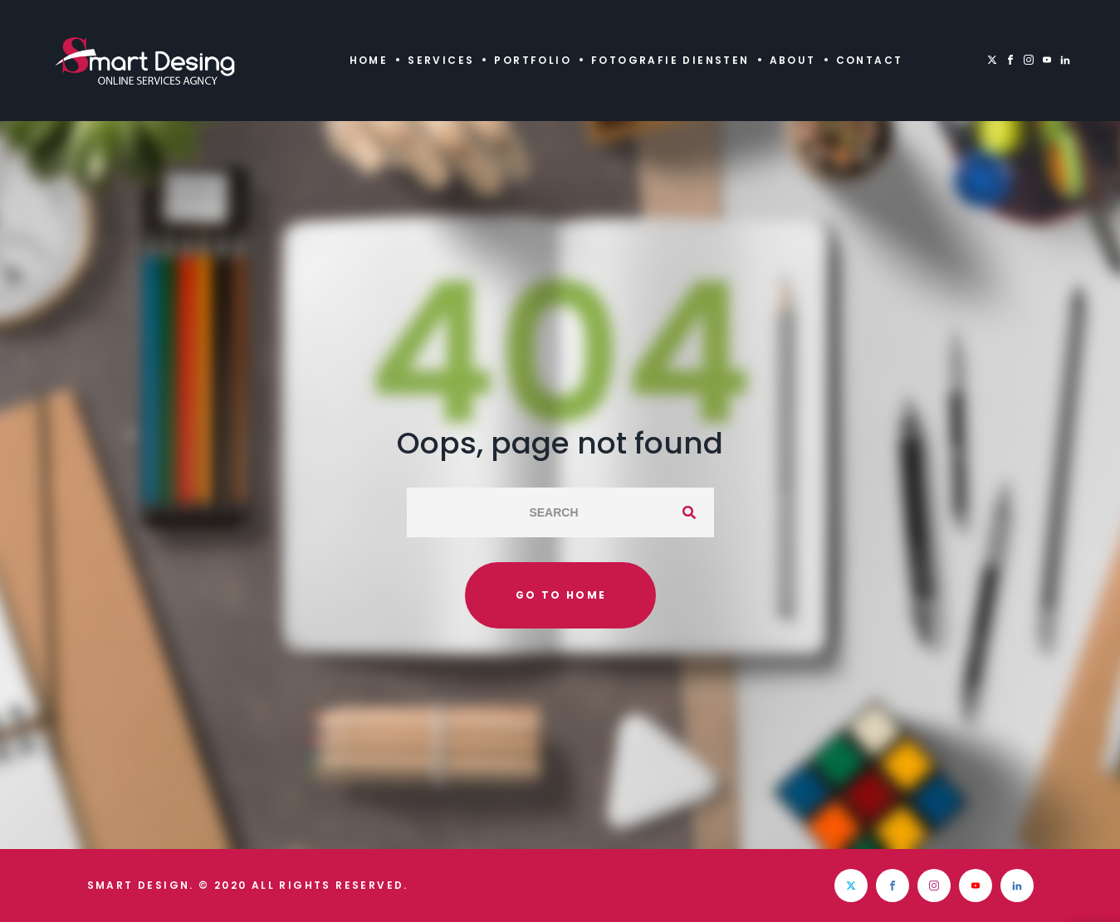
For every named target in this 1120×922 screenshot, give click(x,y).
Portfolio (532, 60)
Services (441, 60)
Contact (869, 60)
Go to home (561, 595)
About (793, 60)
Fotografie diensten (670, 60)
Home (369, 60)
